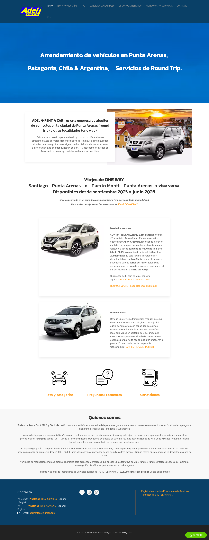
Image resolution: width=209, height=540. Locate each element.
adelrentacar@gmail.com (42, 513)
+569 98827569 (49, 499)
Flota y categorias (59, 394)
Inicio (50, 6)
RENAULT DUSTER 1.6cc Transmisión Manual (133, 286)
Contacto (182, 6)
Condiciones (150, 394)
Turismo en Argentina (123, 532)
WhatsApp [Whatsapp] (196, 535)
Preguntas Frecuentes (104, 394)
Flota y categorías (67, 6)
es (49, 17)
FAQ (83, 6)
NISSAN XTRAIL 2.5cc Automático (133, 279)
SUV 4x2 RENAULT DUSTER (140, 347)
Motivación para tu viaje (159, 6)
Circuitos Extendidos (130, 6)
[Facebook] (82, 492)
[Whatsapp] (96, 492)
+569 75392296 (48, 506)
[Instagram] (89, 492)
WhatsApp (34, 499)
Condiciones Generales (102, 6)
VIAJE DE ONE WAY (128, 204)
